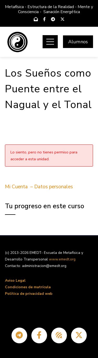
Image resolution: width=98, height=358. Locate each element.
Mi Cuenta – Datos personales (39, 186)
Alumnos (78, 42)
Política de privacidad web (29, 293)
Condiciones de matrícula (28, 287)
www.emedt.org (62, 259)
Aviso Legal (15, 280)
